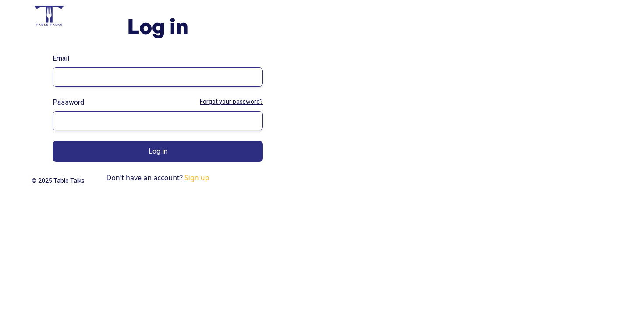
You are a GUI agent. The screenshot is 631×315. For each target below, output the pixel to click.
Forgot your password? (231, 101)
